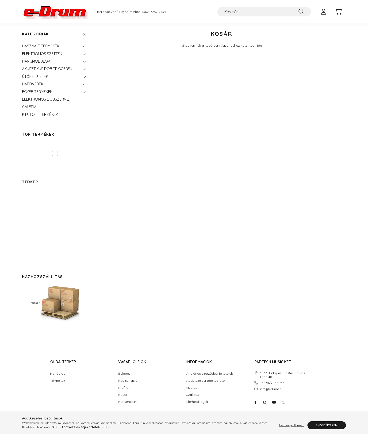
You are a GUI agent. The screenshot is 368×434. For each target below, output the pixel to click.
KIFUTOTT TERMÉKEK (40, 114)
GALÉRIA (29, 106)
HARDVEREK (32, 84)
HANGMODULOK (36, 61)
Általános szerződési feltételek (209, 374)
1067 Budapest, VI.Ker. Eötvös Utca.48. (282, 375)
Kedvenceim (127, 402)
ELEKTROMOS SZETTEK (42, 53)
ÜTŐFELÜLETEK (35, 76)
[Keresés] (264, 11)
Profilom (124, 388)
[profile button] (323, 11)
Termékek (57, 381)
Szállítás (192, 395)
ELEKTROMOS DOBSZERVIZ (45, 99)
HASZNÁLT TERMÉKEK (40, 46)
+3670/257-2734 (154, 12)
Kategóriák (35, 34)
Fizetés (191, 388)
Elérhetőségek (197, 402)
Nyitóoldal (58, 374)
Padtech (55, 302)
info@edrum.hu (272, 389)
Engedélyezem (326, 425)
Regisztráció (128, 381)
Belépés (124, 374)
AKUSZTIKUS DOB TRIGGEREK (47, 68)
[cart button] (338, 11)
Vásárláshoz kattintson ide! (242, 45)
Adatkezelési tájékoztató (205, 381)
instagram (264, 402)
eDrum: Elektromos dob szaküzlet (255, 402)
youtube (274, 402)
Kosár (122, 395)
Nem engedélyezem (291, 425)
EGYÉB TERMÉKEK (37, 91)
